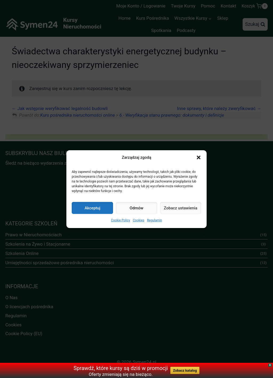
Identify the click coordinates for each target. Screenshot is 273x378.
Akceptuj (92, 208)
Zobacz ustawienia (180, 208)
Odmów (136, 208)
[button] (198, 157)
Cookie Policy (120, 220)
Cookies (138, 220)
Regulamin (154, 220)
